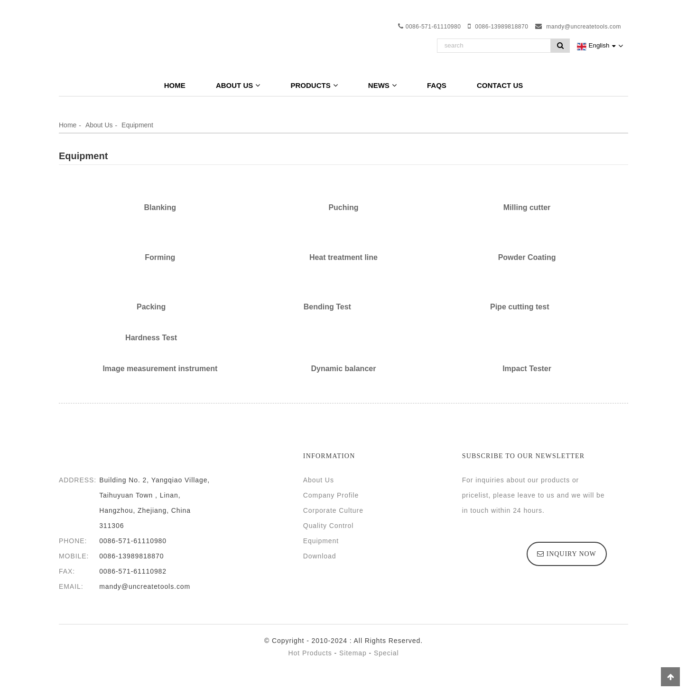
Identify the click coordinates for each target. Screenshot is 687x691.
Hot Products (310, 653)
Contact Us (500, 85)
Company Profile (331, 495)
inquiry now (571, 553)
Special (386, 653)
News (382, 85)
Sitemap (353, 653)
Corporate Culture (333, 510)
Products (313, 85)
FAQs (436, 85)
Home (175, 85)
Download (319, 556)
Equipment (137, 125)
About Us (238, 85)
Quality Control (328, 525)
